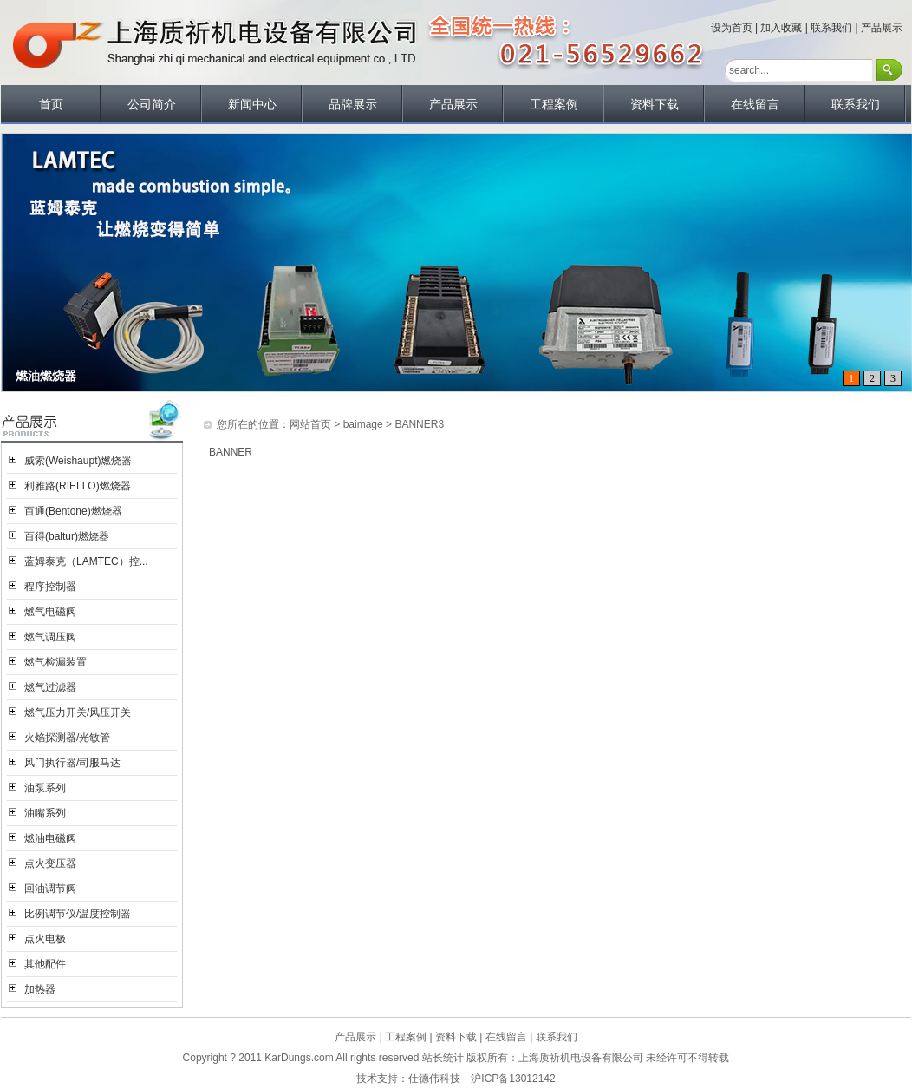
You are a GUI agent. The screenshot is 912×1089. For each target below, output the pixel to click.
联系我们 (831, 28)
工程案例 (554, 104)
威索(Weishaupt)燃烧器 (78, 461)
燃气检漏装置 (55, 662)
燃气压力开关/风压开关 (77, 712)
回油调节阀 (50, 888)
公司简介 (151, 104)
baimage (363, 424)
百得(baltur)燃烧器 (66, 536)
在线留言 (755, 104)
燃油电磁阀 (50, 838)
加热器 (39, 989)
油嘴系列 (45, 813)
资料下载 (654, 104)
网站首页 (310, 424)
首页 (51, 104)
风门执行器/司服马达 (72, 763)
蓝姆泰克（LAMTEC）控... (86, 561)
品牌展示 (353, 104)
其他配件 (45, 964)
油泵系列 (45, 788)
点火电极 (45, 939)
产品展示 (881, 28)
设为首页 (731, 28)
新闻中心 (252, 104)
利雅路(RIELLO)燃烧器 (77, 486)
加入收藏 (781, 28)
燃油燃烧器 (46, 376)
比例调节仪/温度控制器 (77, 914)
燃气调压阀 (50, 637)
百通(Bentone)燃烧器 (73, 511)
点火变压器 (50, 863)
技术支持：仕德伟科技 (408, 1079)
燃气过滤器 (50, 687)
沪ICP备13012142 (513, 1079)
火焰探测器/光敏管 (67, 737)
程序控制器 (50, 587)
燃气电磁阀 (50, 612)
